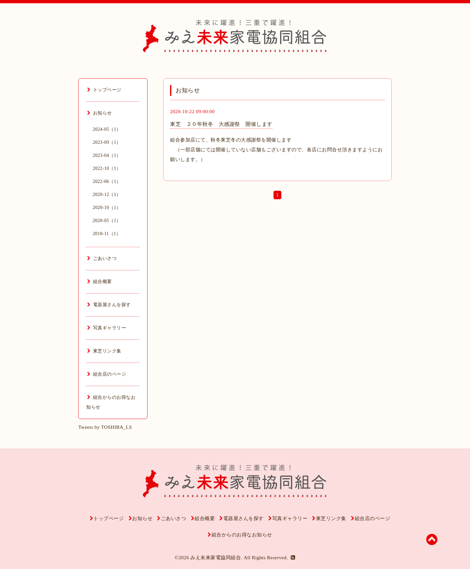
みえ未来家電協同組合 (215, 557)
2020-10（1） (107, 207)
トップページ (104, 89)
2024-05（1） (107, 129)
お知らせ (99, 113)
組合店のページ (106, 374)
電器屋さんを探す (109, 304)
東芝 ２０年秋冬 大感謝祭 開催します (221, 124)
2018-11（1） (107, 233)
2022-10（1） (107, 168)
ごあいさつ (102, 258)
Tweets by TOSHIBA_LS (105, 427)
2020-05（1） (107, 220)
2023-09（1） (107, 142)
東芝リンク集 (104, 351)
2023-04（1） (107, 155)
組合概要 (99, 281)
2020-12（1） (107, 194)
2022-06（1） (107, 181)
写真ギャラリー (106, 327)
